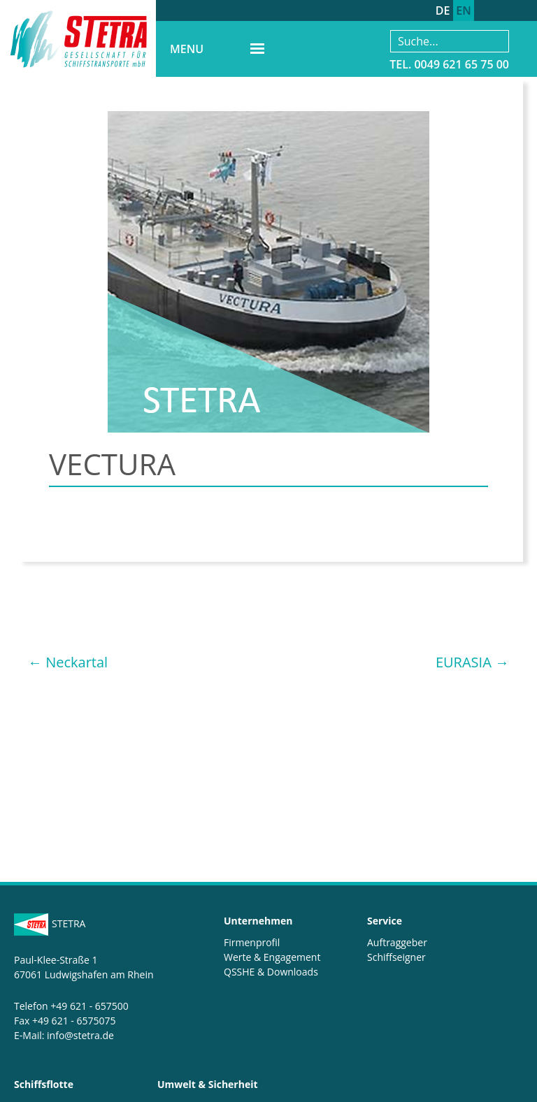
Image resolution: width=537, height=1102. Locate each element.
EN (463, 10)
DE (443, 10)
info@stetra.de (80, 1035)
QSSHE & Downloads (271, 971)
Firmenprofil (252, 942)
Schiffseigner (396, 957)
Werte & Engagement (272, 957)
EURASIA (472, 662)
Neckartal (68, 662)
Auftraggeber (397, 942)
